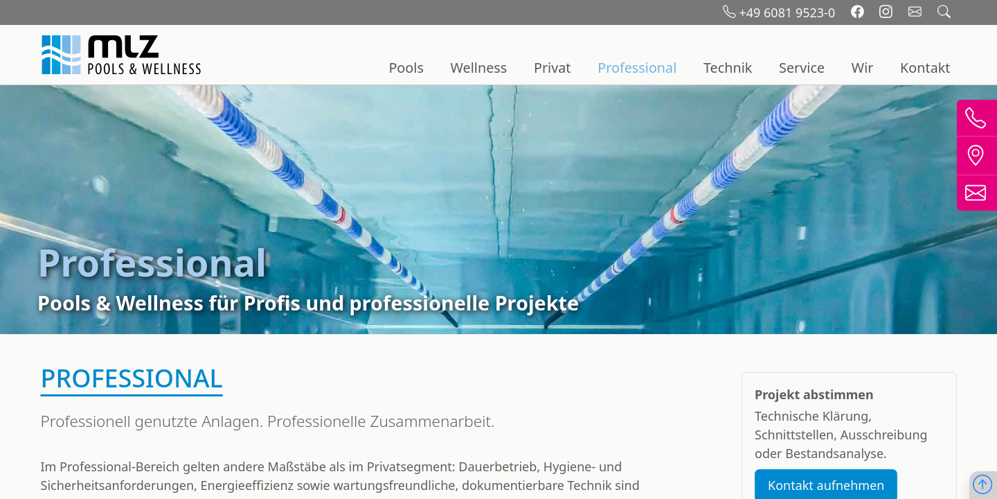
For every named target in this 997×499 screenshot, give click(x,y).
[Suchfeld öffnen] (944, 12)
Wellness (479, 67)
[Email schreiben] (916, 12)
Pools (405, 67)
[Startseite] (123, 54)
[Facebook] (859, 12)
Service (802, 67)
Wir (863, 67)
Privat (552, 67)
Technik (727, 67)
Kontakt (925, 67)
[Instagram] (887, 12)
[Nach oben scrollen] (982, 485)
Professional (637, 67)
